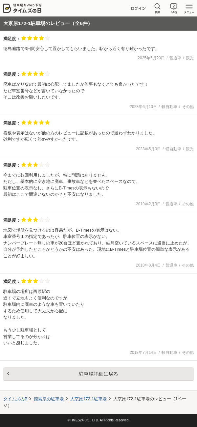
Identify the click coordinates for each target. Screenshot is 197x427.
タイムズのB (15, 398)
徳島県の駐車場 (49, 398)
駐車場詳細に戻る (98, 374)
